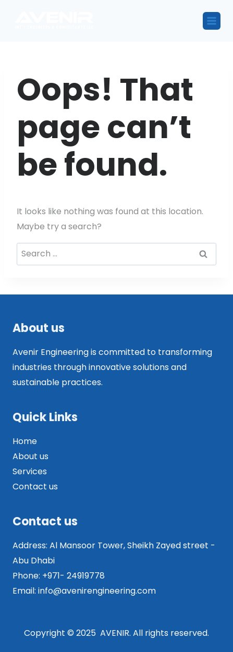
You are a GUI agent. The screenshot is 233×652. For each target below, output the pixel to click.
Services (30, 471)
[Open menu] (211, 21)
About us (30, 456)
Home (25, 441)
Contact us (35, 487)
